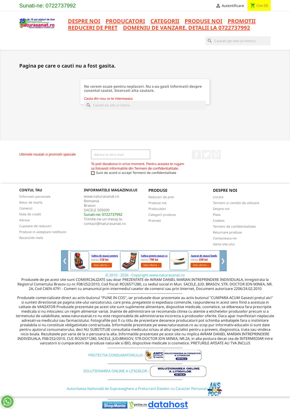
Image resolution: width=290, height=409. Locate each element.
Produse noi (157, 203)
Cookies (219, 220)
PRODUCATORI (125, 21)
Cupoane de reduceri (35, 226)
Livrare (218, 197)
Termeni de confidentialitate (234, 226)
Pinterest (216, 154)
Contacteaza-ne (225, 238)
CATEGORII (164, 21)
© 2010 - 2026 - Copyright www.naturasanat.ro (145, 275)
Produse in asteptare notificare (42, 232)
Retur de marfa (30, 202)
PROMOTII (242, 21)
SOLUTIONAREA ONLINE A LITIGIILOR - (145, 370)
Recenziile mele (31, 238)
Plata (216, 214)
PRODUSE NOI (203, 21)
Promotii (154, 220)
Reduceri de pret (161, 197)
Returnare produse (227, 232)
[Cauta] (238, 40)
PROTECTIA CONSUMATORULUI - (145, 355)
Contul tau (30, 189)
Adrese (24, 220)
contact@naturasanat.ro (105, 223)
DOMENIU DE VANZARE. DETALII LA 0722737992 (186, 28)
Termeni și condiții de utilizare (236, 203)
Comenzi (25, 208)
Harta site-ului (224, 244)
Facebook (196, 154)
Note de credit (30, 214)
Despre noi (84, 21)
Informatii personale (35, 196)
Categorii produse (162, 214)
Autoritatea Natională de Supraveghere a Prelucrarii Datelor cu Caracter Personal (145, 388)
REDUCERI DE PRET (93, 28)
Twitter (206, 154)
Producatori (157, 209)
